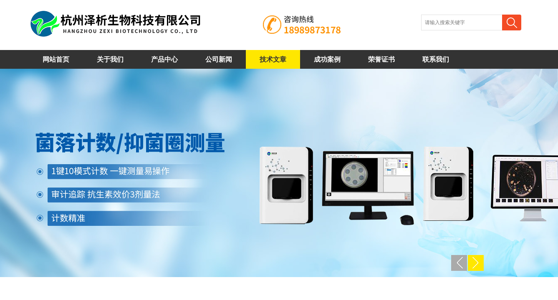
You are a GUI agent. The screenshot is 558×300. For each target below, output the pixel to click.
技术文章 (273, 59)
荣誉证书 (381, 59)
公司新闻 (218, 59)
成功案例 (327, 59)
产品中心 (164, 59)
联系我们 (435, 59)
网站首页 (56, 59)
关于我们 (110, 59)
